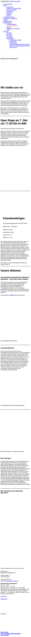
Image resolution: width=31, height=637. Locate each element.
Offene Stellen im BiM (15, 40)
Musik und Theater (12, 10)
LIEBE (8, 30)
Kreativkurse (10, 7)
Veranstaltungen (8, 4)
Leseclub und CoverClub (13, 28)
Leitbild (6, 20)
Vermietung (10, 37)
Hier (12, 295)
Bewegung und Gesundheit (14, 8)
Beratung (9, 14)
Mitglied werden (8, 21)
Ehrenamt (9, 33)
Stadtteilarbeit (7, 23)
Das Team (9, 34)
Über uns (6, 31)
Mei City (9, 27)
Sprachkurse (10, 11)
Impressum (4, 596)
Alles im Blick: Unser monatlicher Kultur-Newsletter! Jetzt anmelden (11, 633)
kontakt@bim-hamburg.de (11, 581)
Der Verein (9, 35)
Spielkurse (9, 12)
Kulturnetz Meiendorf (12, 25)
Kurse (5, 5)
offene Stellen (10, 38)
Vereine (9, 15)
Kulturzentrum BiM (15, 1)
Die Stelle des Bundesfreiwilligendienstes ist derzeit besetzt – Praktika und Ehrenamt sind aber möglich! (20, 45)
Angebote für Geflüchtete (10, 18)
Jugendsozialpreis (11, 24)
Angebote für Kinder (9, 17)
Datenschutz (4, 599)
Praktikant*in (13, 41)
